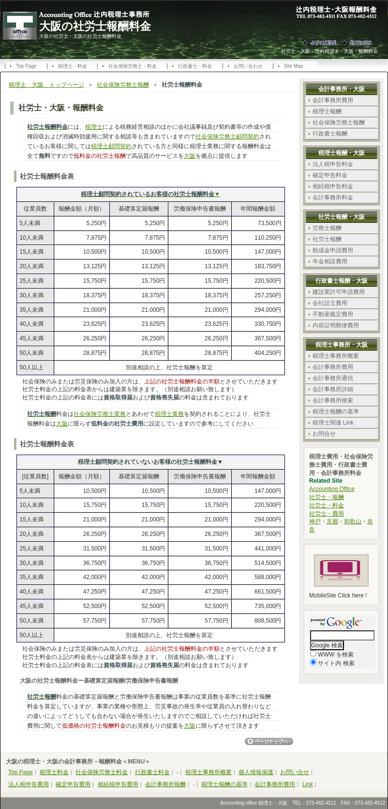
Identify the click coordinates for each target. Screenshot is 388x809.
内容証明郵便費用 (336, 325)
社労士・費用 (326, 513)
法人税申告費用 (28, 784)
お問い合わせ (248, 66)
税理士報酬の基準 (336, 411)
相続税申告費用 (118, 784)
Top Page (26, 66)
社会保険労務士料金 (101, 772)
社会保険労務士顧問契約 (227, 136)
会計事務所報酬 (165, 784)
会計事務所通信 (333, 378)
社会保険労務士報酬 (123, 84)
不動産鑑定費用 (333, 314)
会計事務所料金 (333, 197)
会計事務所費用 (333, 100)
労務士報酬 (327, 228)
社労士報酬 (327, 239)
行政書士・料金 (195, 66)
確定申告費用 (73, 784)
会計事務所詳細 (333, 389)
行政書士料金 (152, 772)
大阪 (189, 156)
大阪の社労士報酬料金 (95, 26)
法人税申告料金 (333, 164)
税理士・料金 (72, 66)
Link (307, 784)
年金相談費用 (330, 261)
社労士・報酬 (326, 497)
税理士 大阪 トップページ (46, 84)
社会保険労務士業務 (100, 414)
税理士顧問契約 (111, 146)
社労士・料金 (326, 505)
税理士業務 (169, 414)
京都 (332, 521)
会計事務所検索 (333, 400)
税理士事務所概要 (336, 355)
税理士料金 (54, 772)
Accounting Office (332, 489)
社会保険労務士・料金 (132, 66)
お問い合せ (294, 772)
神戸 (315, 521)
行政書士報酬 (330, 133)
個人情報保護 (256, 772)
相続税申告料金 (333, 186)
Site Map (293, 66)
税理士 (94, 126)
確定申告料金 (330, 175)
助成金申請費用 (333, 250)
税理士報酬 (327, 111)
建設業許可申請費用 (339, 292)
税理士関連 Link (333, 422)
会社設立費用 (330, 303)
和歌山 (352, 521)
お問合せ (324, 433)
